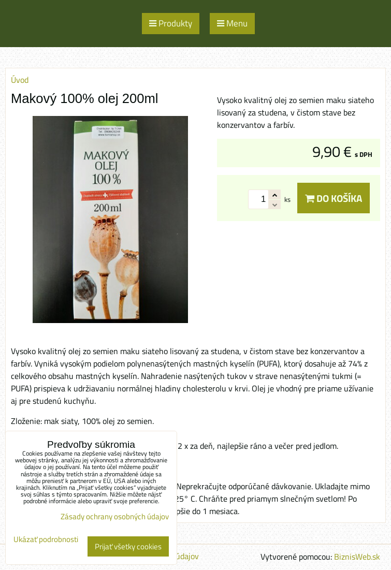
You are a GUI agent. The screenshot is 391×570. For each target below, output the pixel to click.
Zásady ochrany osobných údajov (115, 516)
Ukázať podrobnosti (45, 539)
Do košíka (333, 198)
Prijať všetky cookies (128, 546)
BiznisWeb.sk (357, 556)
